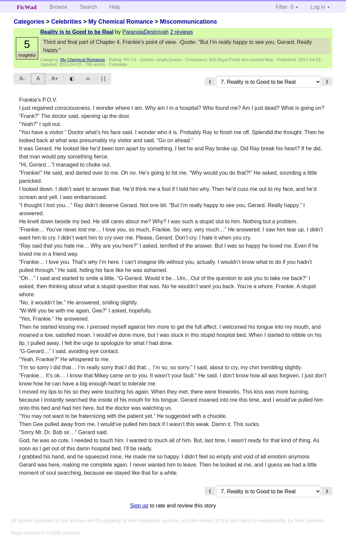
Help (114, 7)
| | (103, 78)
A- (22, 78)
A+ (54, 78)
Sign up (139, 505)
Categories (29, 21)
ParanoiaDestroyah (145, 32)
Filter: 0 (285, 7)
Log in (318, 7)
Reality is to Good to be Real (77, 32)
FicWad (27, 7)
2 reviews (181, 32)
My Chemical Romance (120, 21)
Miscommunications (188, 21)
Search (88, 7)
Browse (58, 7)
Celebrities (66, 21)
